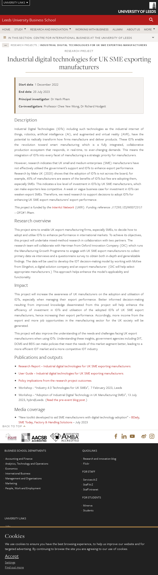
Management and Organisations (23, 479)
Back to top (12, 426)
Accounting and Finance (19, 459)
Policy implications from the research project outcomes (55, 380)
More (148, 29)
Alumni (118, 29)
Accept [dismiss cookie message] (12, 556)
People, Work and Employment (23, 489)
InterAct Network (63, 207)
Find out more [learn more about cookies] (14, 567)
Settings (10, 562)
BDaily (135, 417)
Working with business (91, 29)
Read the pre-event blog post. (66, 399)
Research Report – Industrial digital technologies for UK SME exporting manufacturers (74, 366)
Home (6, 29)
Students (88, 511)
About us (133, 29)
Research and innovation (49, 29)
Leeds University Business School (29, 20)
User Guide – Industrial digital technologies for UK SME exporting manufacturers (71, 373)
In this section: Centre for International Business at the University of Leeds (70, 38)
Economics (11, 469)
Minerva (87, 506)
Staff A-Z (88, 485)
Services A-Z (90, 480)
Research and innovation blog (99, 459)
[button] (151, 20)
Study (18, 29)
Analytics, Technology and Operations (26, 464)
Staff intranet (90, 490)
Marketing (11, 484)
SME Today (26, 422)
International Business (17, 474)
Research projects (24, 45)
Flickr (86, 464)
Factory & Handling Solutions (53, 422)
